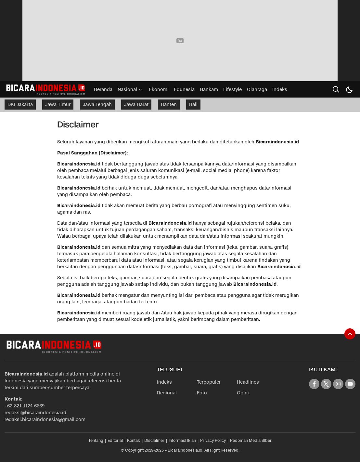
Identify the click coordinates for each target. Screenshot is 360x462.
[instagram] (338, 384)
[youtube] (350, 384)
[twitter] (326, 384)
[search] (335, 89)
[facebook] (314, 384)
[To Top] (349, 333)
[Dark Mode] (348, 89)
